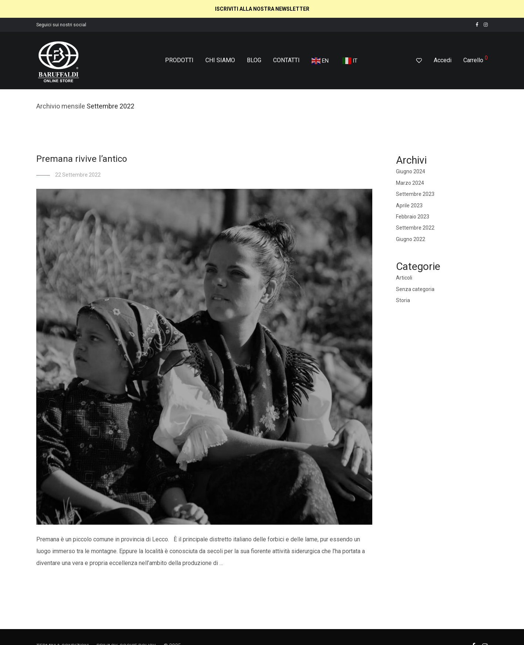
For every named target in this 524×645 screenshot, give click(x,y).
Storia (403, 300)
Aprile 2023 (409, 205)
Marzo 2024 (410, 183)
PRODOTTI (179, 60)
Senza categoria (415, 289)
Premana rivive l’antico (81, 159)
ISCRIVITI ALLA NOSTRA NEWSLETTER (262, 9)
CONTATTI (286, 60)
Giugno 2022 (410, 239)
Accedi (442, 60)
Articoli (404, 278)
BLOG (254, 60)
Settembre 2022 (415, 228)
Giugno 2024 (410, 171)
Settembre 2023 (415, 194)
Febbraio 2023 (412, 217)
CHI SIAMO (220, 60)
